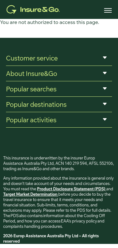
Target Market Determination (30, 194)
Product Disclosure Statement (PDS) (71, 188)
